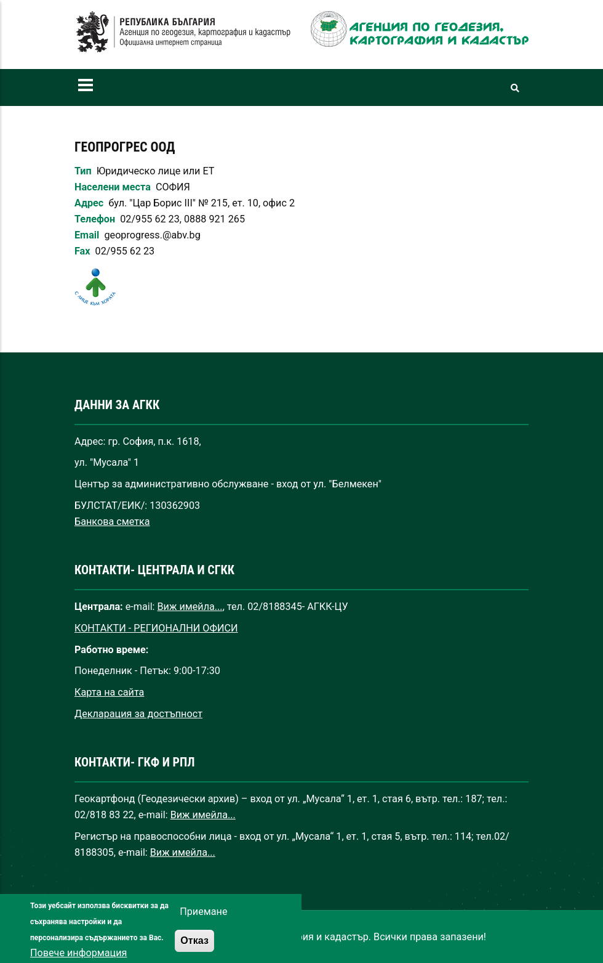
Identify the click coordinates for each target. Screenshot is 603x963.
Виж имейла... (190, 606)
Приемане (203, 922)
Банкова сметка (112, 521)
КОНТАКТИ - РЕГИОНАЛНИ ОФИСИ (156, 628)
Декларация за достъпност (138, 714)
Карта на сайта (109, 692)
